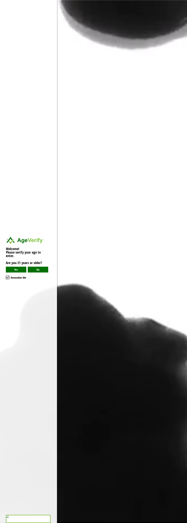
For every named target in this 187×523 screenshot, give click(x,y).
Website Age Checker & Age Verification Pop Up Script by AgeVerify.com (183, 522)
